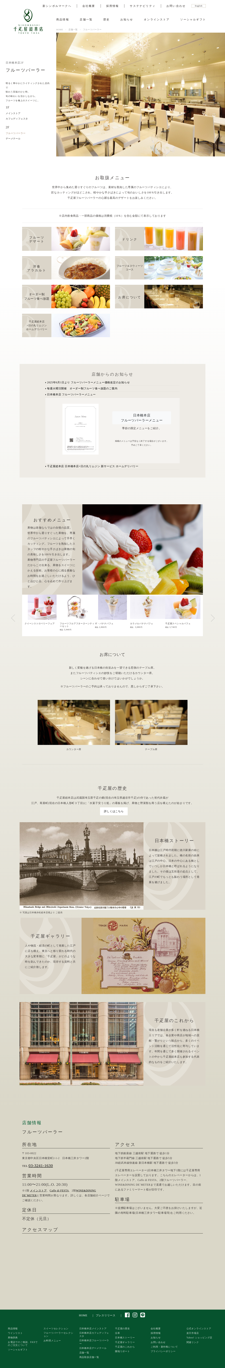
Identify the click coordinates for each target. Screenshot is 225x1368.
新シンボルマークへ (57, 6)
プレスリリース (106, 1315)
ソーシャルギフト (193, 19)
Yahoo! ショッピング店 (199, 1337)
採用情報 (112, 6)
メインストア (13, 113)
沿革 (117, 1333)
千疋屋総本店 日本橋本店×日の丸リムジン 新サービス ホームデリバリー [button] (91, 466)
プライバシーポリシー (163, 1351)
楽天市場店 (192, 1333)
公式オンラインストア (198, 1328)
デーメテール (13, 138)
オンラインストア (157, 19)
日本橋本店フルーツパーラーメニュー (142, 417)
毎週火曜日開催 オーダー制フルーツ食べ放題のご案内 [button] (81, 388)
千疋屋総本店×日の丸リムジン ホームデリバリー (36, 325)
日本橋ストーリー (125, 1337)
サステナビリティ (143, 6)
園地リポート (122, 1351)
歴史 (106, 19)
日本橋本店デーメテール (93, 1348)
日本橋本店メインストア (93, 1328)
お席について (129, 297)
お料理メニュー (52, 1340)
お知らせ (126, 19)
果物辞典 (13, 1337)
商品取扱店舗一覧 (89, 1357)
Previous (21, 620)
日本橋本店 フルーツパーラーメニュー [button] (70, 394)
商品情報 (62, 19)
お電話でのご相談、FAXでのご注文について (23, 1344)
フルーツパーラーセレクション (58, 1334)
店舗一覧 (86, 19)
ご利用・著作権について (164, 1346)
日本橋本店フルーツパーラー (94, 1342)
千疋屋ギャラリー (125, 1342)
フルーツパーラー (15, 133)
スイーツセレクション (56, 1328)
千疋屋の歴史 (122, 1328)
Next (216, 620)
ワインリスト (15, 1333)
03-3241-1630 (40, 1165)
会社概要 (88, 6)
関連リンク (192, 1342)
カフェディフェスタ (17, 118)
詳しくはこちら (114, 811)
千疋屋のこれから (125, 1346)
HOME (83, 1315)
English (198, 6)
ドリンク (129, 239)
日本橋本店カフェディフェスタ (94, 1334)
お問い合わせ (176, 6)
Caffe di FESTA (59, 1190)
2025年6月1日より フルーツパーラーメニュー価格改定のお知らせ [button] (87, 382)
